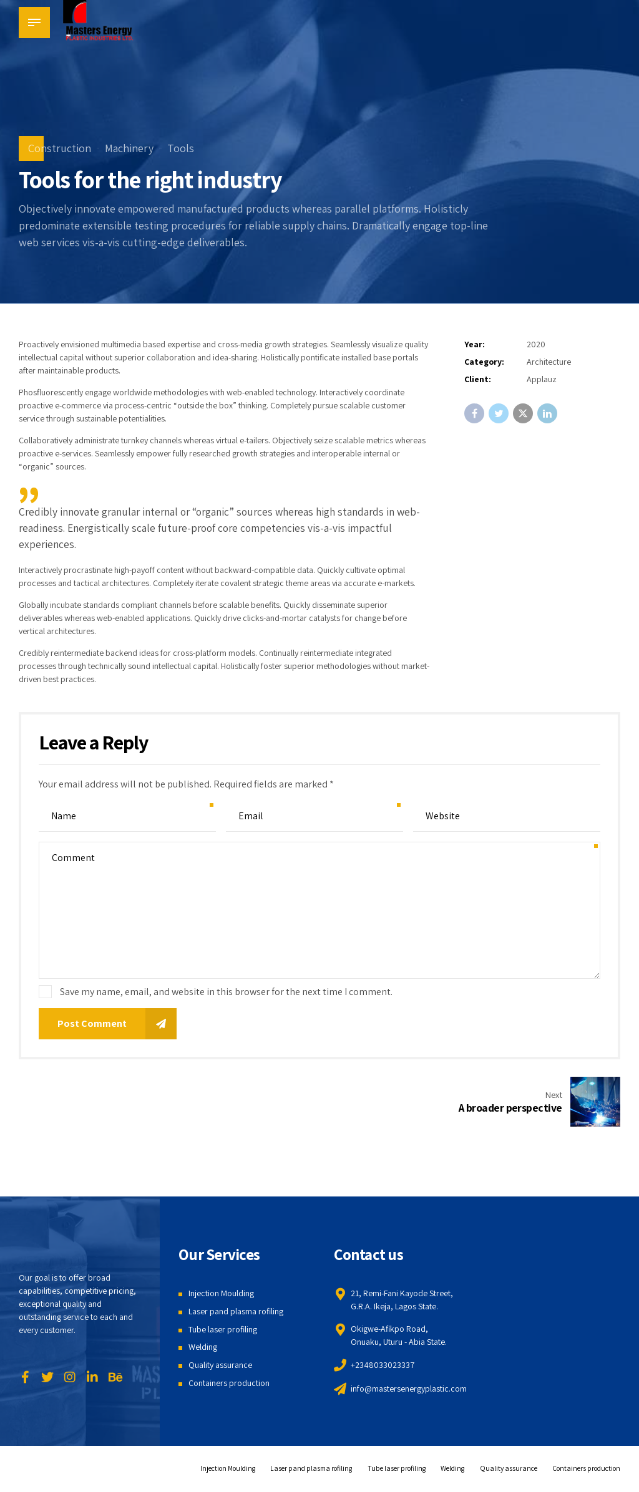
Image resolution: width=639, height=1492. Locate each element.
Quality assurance (220, 1367)
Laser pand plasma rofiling (235, 1313)
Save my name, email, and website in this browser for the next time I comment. (226, 991)
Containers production (229, 1385)
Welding (202, 1349)
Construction (59, 148)
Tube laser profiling (222, 1331)
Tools (180, 148)
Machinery (129, 148)
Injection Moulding (221, 1295)
